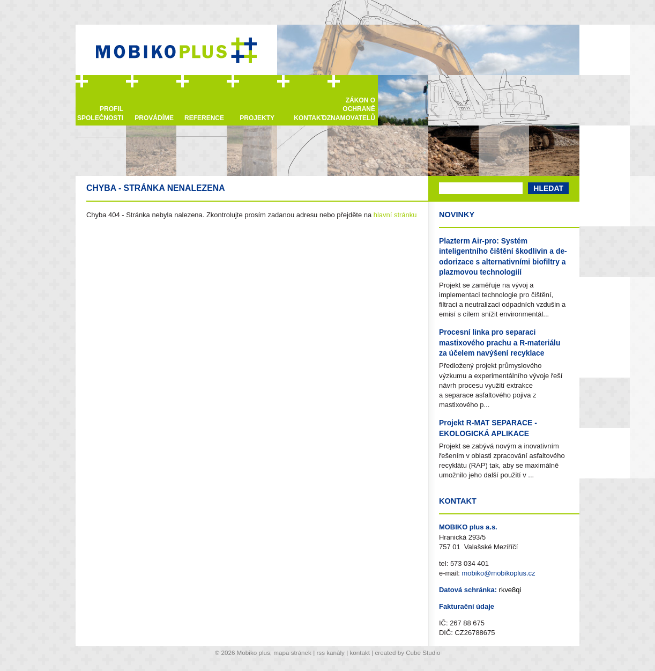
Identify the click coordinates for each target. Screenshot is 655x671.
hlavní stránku (395, 215)
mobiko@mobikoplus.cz (498, 573)
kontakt (359, 652)
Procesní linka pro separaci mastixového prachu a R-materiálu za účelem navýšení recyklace (499, 342)
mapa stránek (292, 652)
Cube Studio (423, 652)
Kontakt (458, 501)
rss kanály (330, 652)
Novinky (456, 214)
